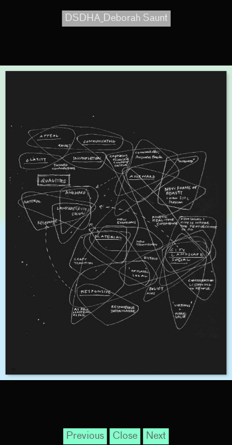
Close (125, 436)
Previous (85, 436)
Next (156, 436)
